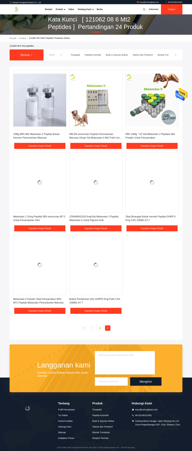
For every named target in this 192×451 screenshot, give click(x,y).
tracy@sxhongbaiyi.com (148, 2)
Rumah (48, 9)
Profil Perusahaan (66, 409)
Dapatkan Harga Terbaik (39, 146)
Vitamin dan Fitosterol (102, 427)
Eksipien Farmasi (100, 438)
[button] (61, 55)
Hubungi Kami (64, 427)
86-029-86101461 (173, 2)
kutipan (171, 9)
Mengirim (146, 381)
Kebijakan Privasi (66, 438)
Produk (60, 9)
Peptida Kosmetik (100, 415)
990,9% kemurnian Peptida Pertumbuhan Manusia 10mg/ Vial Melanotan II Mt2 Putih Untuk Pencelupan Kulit (95, 138)
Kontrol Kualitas (65, 421)
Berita (100, 9)
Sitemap (62, 432)
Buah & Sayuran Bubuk (103, 421)
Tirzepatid (96, 409)
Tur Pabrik (63, 415)
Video (71, 9)
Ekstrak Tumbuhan (101, 432)
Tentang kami (85, 9)
